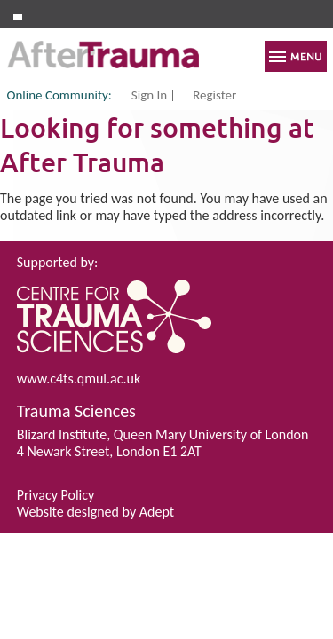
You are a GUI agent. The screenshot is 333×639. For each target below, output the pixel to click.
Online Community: (59, 95)
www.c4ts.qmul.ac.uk (78, 378)
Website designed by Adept (95, 511)
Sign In (149, 96)
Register (214, 96)
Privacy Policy (56, 494)
